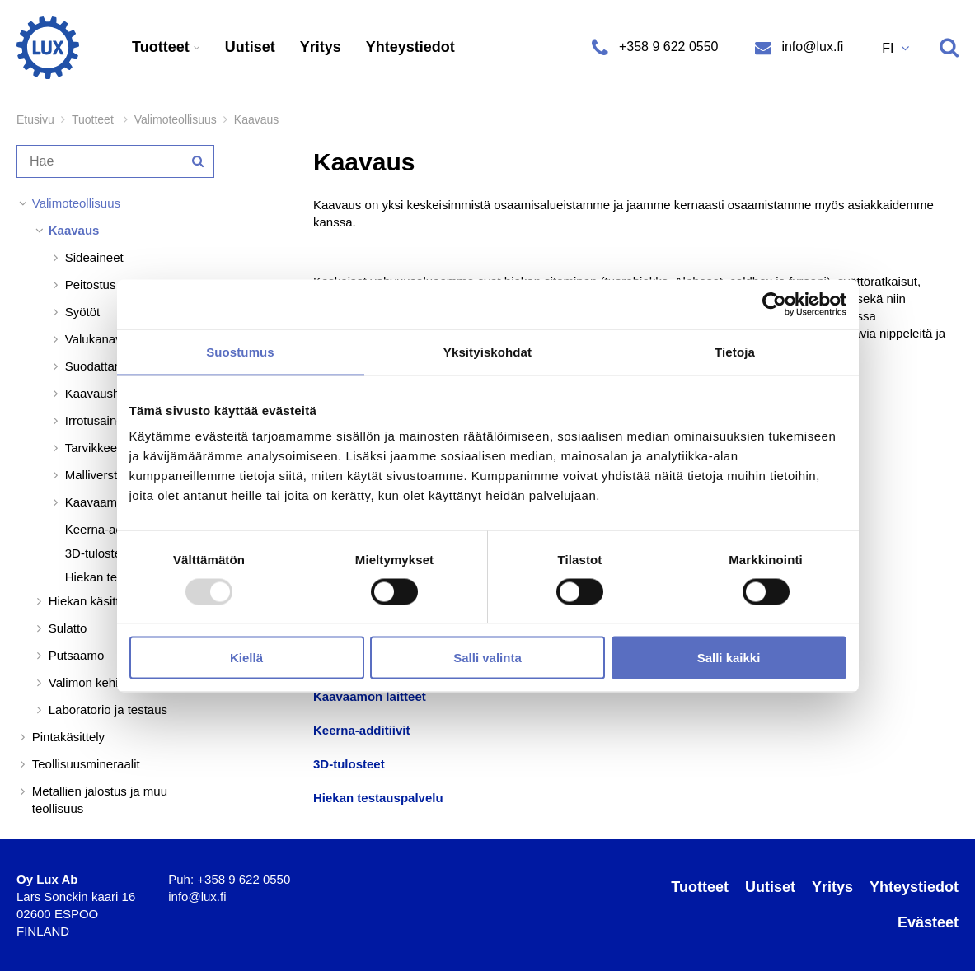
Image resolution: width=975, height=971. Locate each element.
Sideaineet (94, 257)
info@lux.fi (810, 47)
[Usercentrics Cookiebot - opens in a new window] (774, 304)
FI (890, 48)
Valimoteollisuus (175, 119)
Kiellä (246, 658)
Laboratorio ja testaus (108, 710)
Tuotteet (163, 47)
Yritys (320, 47)
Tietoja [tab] (735, 351)
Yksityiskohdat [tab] (487, 351)
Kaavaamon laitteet (369, 696)
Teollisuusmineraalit (86, 764)
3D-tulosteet (349, 764)
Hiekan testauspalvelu (378, 798)
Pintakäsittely (68, 737)
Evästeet (928, 922)
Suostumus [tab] (240, 351)
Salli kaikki (729, 658)
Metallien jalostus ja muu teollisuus (99, 799)
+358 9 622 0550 (668, 47)
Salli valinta (487, 658)
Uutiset (250, 47)
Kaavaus (74, 230)
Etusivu (35, 119)
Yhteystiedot (410, 47)
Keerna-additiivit (361, 730)
